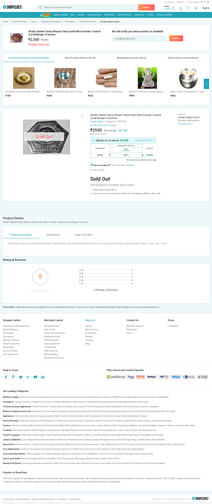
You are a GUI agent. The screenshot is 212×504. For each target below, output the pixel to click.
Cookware (90, 421)
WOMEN (81, 15)
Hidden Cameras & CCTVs (79, 406)
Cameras (145, 406)
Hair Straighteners (93, 416)
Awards (89, 336)
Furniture (80, 421)
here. (157, 307)
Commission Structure (54, 333)
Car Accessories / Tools (94, 444)
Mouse (126, 411)
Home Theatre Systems (54, 406)
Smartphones (42, 397)
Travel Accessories (101, 435)
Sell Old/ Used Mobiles (158, 397)
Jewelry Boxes (144, 439)
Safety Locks (158, 435)
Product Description (21, 234)
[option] (23, 84)
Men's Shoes (63, 482)
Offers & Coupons (11, 478)
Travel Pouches (53, 435)
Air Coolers (54, 478)
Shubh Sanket (96, 121)
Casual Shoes (53, 430)
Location (167, 9)
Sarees (161, 425)
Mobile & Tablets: (11, 397)
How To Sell (49, 329)
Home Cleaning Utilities (120, 421)
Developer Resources (54, 358)
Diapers (24, 449)
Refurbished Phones (92, 397)
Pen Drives (97, 411)
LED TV (167, 478)
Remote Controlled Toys (72, 449)
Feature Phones (57, 397)
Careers (89, 340)
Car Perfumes (126, 444)
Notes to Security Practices (43, 499)
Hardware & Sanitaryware (42, 421)
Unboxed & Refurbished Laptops (101, 402)
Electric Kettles (76, 416)
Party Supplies (102, 449)
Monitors (67, 402)
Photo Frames (49, 482)
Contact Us (180, 2)
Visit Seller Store (185, 124)
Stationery (77, 454)
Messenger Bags (130, 435)
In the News (90, 333)
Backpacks (64, 411)
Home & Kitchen (94, 15)
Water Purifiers (61, 416)
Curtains (147, 421)
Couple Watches (28, 478)
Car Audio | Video (164, 444)
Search (146, 7)
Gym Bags (116, 435)
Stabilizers (9, 482)
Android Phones (27, 397)
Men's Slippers (39, 430)
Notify (176, 38)
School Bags (144, 435)
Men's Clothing (36, 425)
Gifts (151, 454)
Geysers (143, 416)
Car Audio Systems (33, 482)
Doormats (137, 421)
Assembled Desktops (127, 402)
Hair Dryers (30, 416)
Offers (150, 15)
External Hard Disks (112, 411)
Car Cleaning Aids (47, 444)
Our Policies (8, 333)
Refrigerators (98, 406)
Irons (160, 478)
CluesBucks (8, 336)
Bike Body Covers (74, 444)
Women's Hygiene (157, 463)
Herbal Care (127, 463)
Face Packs (106, 463)
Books (58, 454)
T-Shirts (169, 425)
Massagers (80, 458)
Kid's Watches (159, 439)
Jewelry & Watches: (12, 439)
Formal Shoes (86, 430)
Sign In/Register (10, 329)
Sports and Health (11, 458)
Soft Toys (89, 449)
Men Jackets (178, 478)
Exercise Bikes (49, 458)
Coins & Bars (28, 439)
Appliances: (8, 416)
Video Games (78, 402)
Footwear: (8, 430)
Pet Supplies (47, 454)
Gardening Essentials (162, 421)
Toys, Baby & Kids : (12, 449)
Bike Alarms (179, 444)
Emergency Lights (45, 416)
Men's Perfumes (62, 463)
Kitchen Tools (102, 421)
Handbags (152, 425)
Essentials (139, 15)
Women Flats (100, 430)
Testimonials (50, 347)
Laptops (18, 402)
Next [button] (206, 84)
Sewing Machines (130, 416)
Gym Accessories (65, 458)
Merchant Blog (51, 354)
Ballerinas (111, 430)
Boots (129, 430)
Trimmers (19, 416)
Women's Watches (58, 439)
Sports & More (124, 15)
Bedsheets (24, 421)
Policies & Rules (51, 340)
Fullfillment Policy (52, 336)
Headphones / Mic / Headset (86, 478)
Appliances (109, 15)
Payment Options (11, 340)
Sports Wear (97, 425)
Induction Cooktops (112, 416)
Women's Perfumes (90, 463)
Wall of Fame (75, 499)
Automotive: (9, 444)
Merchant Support (135, 326)
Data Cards (143, 402)
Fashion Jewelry (91, 439)
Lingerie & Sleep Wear (185, 425)
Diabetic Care (92, 458)
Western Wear (110, 425)
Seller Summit (50, 351)
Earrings (126, 439)
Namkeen (66, 454)
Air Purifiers (66, 478)
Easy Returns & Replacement (16, 326)
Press (129, 333)
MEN (72, 15)
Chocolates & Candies (123, 454)
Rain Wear (92, 482)
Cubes (113, 449)
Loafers (121, 430)
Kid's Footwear (53, 449)
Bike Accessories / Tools (26, 444)
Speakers (154, 406)
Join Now (130, 165)
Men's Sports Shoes (22, 430)
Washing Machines (114, 406)
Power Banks (51, 411)
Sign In (205, 8)
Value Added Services (136, 397)
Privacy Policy (8, 499)
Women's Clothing (20, 425)
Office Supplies (33, 454)
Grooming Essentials (31, 463)
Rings (133, 439)
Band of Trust (91, 329)
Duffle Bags (26, 435)
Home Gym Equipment (31, 458)
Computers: (8, 402)
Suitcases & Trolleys (82, 435)
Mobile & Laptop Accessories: (17, 411)
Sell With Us (169, 2)
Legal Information (83, 234)
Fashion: (7, 425)
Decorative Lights (78, 482)
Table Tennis (114, 458)
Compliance (62, 499)
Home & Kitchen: (11, 421)
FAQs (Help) (8, 347)
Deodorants (48, 463)
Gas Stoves (42, 478)
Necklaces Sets (75, 439)
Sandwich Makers (126, 478)
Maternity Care (124, 449)
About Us (90, 320)
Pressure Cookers (108, 478)
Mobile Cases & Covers (80, 411)
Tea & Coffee (105, 454)
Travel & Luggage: (11, 435)
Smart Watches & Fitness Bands (145, 411)
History (88, 326)
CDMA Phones (118, 397)
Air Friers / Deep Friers (146, 478)
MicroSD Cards (168, 411)
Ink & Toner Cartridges (51, 402)
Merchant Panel (51, 326)
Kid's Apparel (138, 449)
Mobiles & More (60, 15)
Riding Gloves (112, 444)
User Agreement (10, 354)
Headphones (38, 411)
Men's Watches (42, 439)
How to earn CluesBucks (145, 140)
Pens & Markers (90, 454)
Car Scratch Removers (144, 444)
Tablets (106, 397)
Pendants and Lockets (110, 439)
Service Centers (10, 351)
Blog (87, 343)
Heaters (18, 482)
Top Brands (115, 482)
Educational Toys (37, 449)
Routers (36, 402)
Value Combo (141, 463)
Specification (53, 234)
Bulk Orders (132, 329)
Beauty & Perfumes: (12, 463)
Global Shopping (164, 15)
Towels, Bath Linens (65, 421)
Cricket (103, 458)
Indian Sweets (140, 454)
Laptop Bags (38, 435)
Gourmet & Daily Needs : (14, 454)
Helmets (60, 444)
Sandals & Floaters (69, 430)
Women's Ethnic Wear (54, 425)
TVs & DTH (37, 406)
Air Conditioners (131, 406)
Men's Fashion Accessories (78, 425)
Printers (27, 402)
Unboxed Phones (74, 397)
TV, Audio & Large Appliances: (17, 406)
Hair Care (75, 463)
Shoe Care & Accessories (144, 430)
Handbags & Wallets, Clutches (132, 425)
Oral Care (116, 463)
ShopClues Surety (11, 343)
